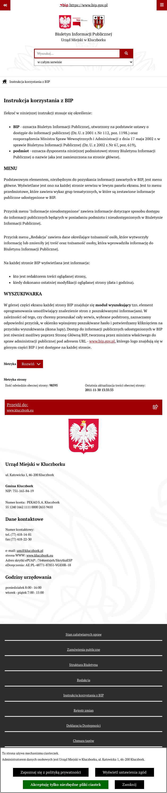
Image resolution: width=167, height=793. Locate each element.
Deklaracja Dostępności (83, 725)
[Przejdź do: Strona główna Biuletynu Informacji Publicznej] (4, 81)
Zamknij (129, 784)
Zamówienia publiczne (83, 649)
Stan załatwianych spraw (84, 634)
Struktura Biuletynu (83, 665)
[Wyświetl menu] (162, 5)
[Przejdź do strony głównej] (83, 29)
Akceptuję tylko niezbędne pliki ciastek (65, 784)
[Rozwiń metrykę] (30, 364)
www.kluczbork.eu (39, 555)
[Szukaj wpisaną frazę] (126, 53)
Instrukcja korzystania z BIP (83, 695)
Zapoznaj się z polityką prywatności (51, 772)
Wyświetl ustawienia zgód (124, 772)
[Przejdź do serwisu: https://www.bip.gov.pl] (83, 5)
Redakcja (83, 680)
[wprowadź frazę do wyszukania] (77, 53)
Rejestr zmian (84, 710)
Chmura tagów (83, 741)
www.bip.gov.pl (102, 341)
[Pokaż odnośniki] (5, 5)
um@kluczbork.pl (30, 550)
